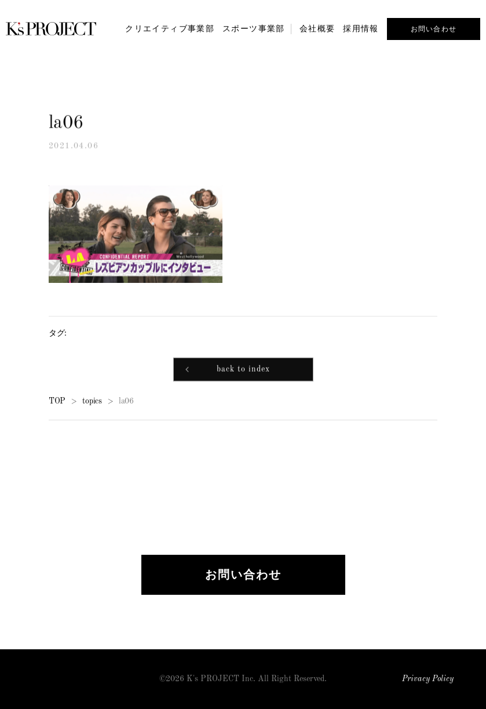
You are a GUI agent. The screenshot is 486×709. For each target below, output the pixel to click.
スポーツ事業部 (253, 28)
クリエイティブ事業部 (169, 28)
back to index (243, 370)
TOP (57, 401)
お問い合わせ (433, 29)
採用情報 (361, 28)
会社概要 (317, 28)
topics (92, 401)
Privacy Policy (428, 679)
